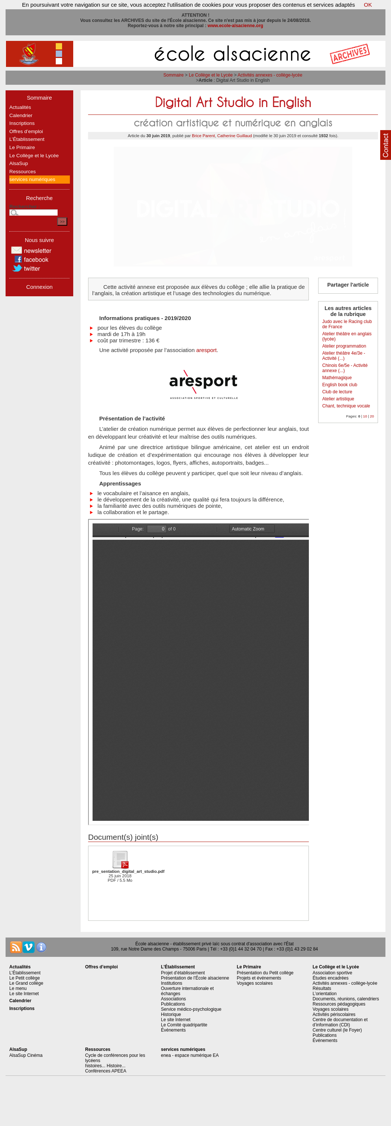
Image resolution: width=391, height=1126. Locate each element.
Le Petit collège (24, 978)
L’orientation (325, 993)
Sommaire (174, 75)
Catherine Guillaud (234, 135)
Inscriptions (22, 123)
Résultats (322, 988)
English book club (339, 384)
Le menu (18, 988)
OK (368, 4)
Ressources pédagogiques (339, 1004)
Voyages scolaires (255, 983)
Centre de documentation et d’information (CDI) (340, 1022)
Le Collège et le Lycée (211, 75)
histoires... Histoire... (105, 1065)
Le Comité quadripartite (184, 1024)
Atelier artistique (338, 398)
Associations (173, 998)
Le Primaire (22, 147)
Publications (173, 1004)
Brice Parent (203, 135)
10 (365, 416)
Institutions (171, 983)
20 (372, 416)
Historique (171, 1014)
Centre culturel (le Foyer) (337, 1030)
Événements (173, 1030)
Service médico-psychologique (191, 1009)
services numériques (32, 179)
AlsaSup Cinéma (25, 1055)
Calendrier (20, 115)
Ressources (22, 171)
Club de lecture (337, 391)
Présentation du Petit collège (265, 972)
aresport (206, 350)
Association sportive (332, 972)
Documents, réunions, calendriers (346, 998)
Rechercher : (24, 206)
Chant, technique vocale (346, 406)
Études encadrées (331, 978)
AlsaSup (18, 163)
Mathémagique (337, 377)
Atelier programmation (344, 346)
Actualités (20, 107)
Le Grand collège (26, 983)
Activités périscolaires (334, 1014)
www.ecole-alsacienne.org (236, 25)
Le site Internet (24, 993)
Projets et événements (259, 978)
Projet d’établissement (183, 972)
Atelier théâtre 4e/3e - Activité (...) (343, 356)
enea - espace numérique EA (190, 1055)
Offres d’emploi (26, 131)
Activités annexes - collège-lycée (269, 75)
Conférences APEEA (105, 1071)
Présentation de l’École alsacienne (195, 978)
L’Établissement (27, 139)
